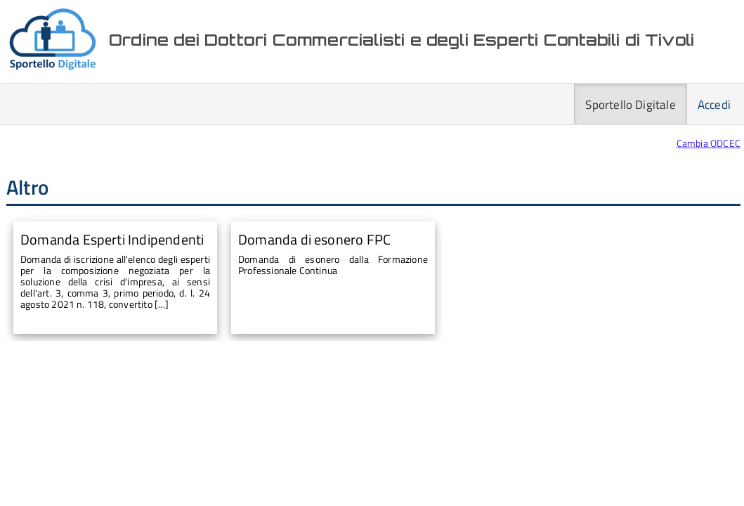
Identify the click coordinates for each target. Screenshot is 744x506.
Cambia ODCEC (708, 143)
